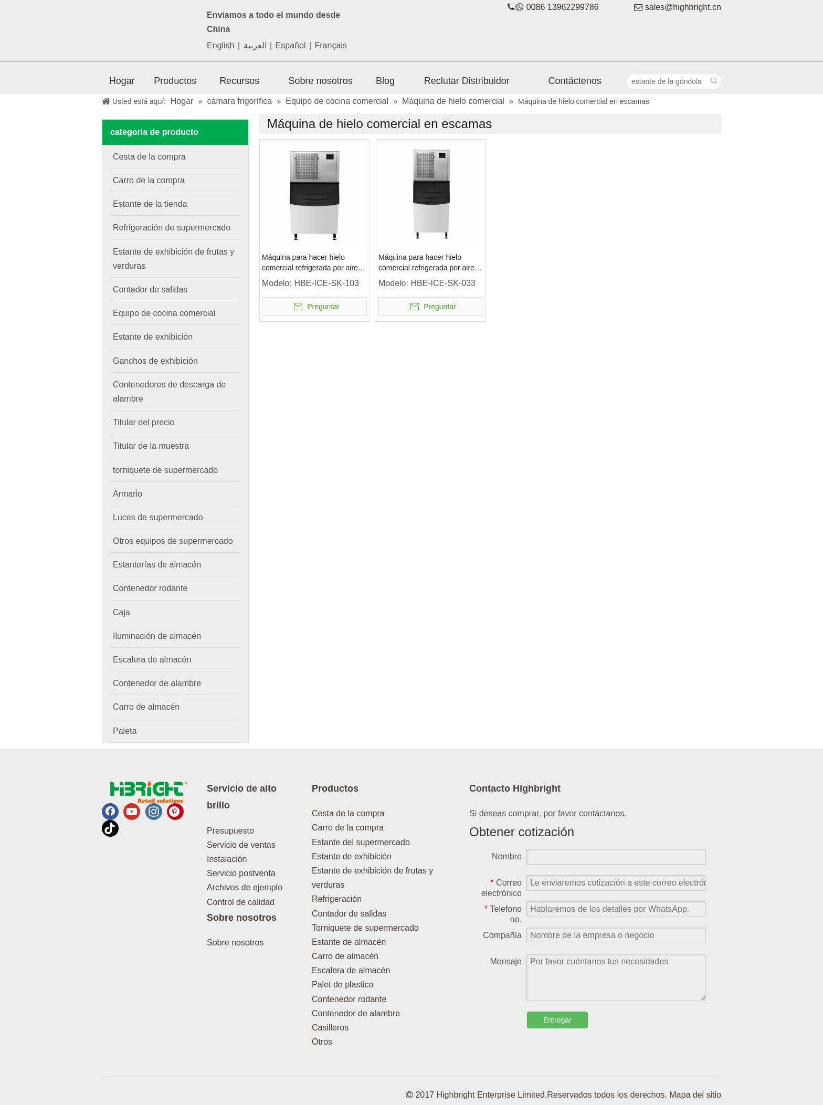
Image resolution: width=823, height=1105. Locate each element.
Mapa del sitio (695, 1094)
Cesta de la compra (348, 813)
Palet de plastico (342, 984)
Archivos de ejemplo (244, 887)
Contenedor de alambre (356, 1013)
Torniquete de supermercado (365, 927)
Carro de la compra (348, 827)
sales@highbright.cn (683, 7)
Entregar (557, 1020)
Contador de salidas (349, 913)
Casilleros (330, 1027)
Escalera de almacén (351, 970)
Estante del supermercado (361, 842)
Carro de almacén (345, 956)
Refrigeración (337, 898)
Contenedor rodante (349, 999)
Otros (322, 1041)
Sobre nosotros (235, 942)
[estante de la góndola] (667, 81)
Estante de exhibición (352, 856)
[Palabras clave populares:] (714, 81)
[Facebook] (110, 811)
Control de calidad (241, 902)
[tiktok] (110, 828)
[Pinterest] (175, 811)
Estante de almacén (349, 942)
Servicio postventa (241, 873)
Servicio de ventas (241, 844)
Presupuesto (230, 830)
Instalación (227, 859)
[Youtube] (131, 811)
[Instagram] (153, 811)
